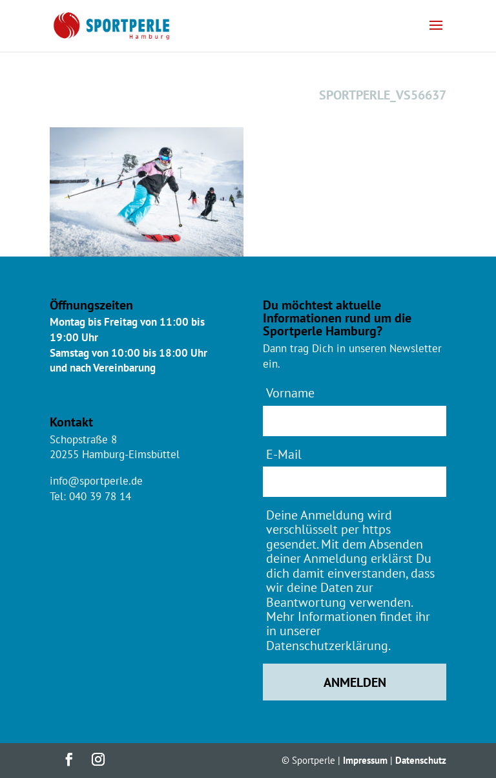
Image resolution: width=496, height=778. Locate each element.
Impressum (365, 760)
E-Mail (284, 454)
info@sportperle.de (96, 481)
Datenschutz (420, 760)
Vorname (290, 392)
